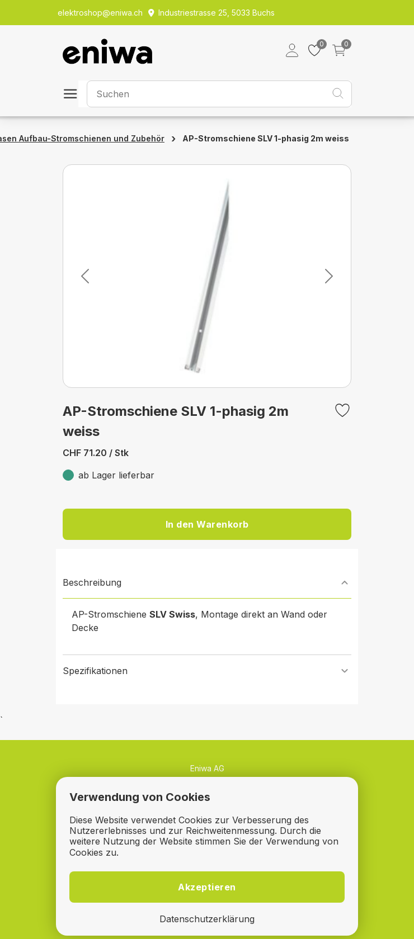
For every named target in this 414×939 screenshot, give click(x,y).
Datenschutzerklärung (207, 919)
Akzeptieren (207, 887)
